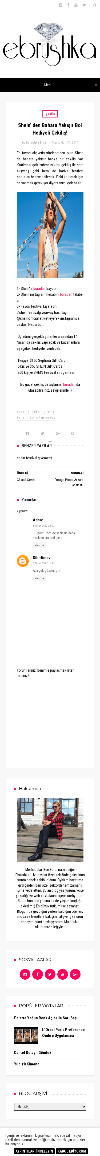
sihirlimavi (42, 557)
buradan (39, 288)
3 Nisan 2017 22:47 (43, 526)
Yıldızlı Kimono (26, 1064)
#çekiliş (23, 412)
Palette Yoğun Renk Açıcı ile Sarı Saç (45, 1018)
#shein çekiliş (43, 412)
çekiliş (50, 114)
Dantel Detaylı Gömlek (32, 1052)
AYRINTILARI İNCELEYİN (34, 1151)
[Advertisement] (57, 719)
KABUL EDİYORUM (72, 1151)
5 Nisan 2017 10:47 (43, 563)
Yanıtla (39, 545)
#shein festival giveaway (36, 417)
